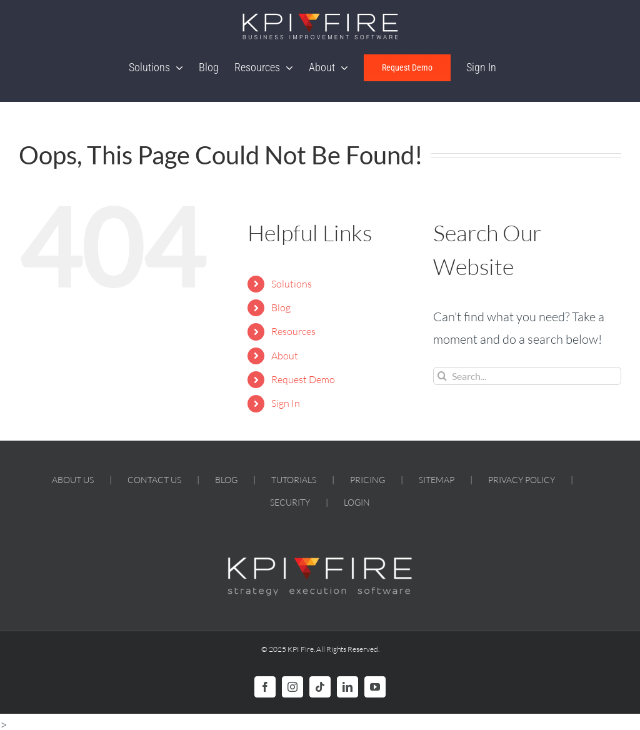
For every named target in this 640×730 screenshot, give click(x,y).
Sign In (285, 403)
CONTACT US (154, 479)
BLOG (226, 479)
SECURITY (290, 502)
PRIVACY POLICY (521, 479)
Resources (293, 331)
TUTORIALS (293, 479)
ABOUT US (73, 479)
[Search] (442, 376)
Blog (281, 307)
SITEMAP (436, 479)
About (284, 355)
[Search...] (527, 376)
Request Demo (303, 379)
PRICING (367, 479)
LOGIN (357, 502)
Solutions (291, 284)
